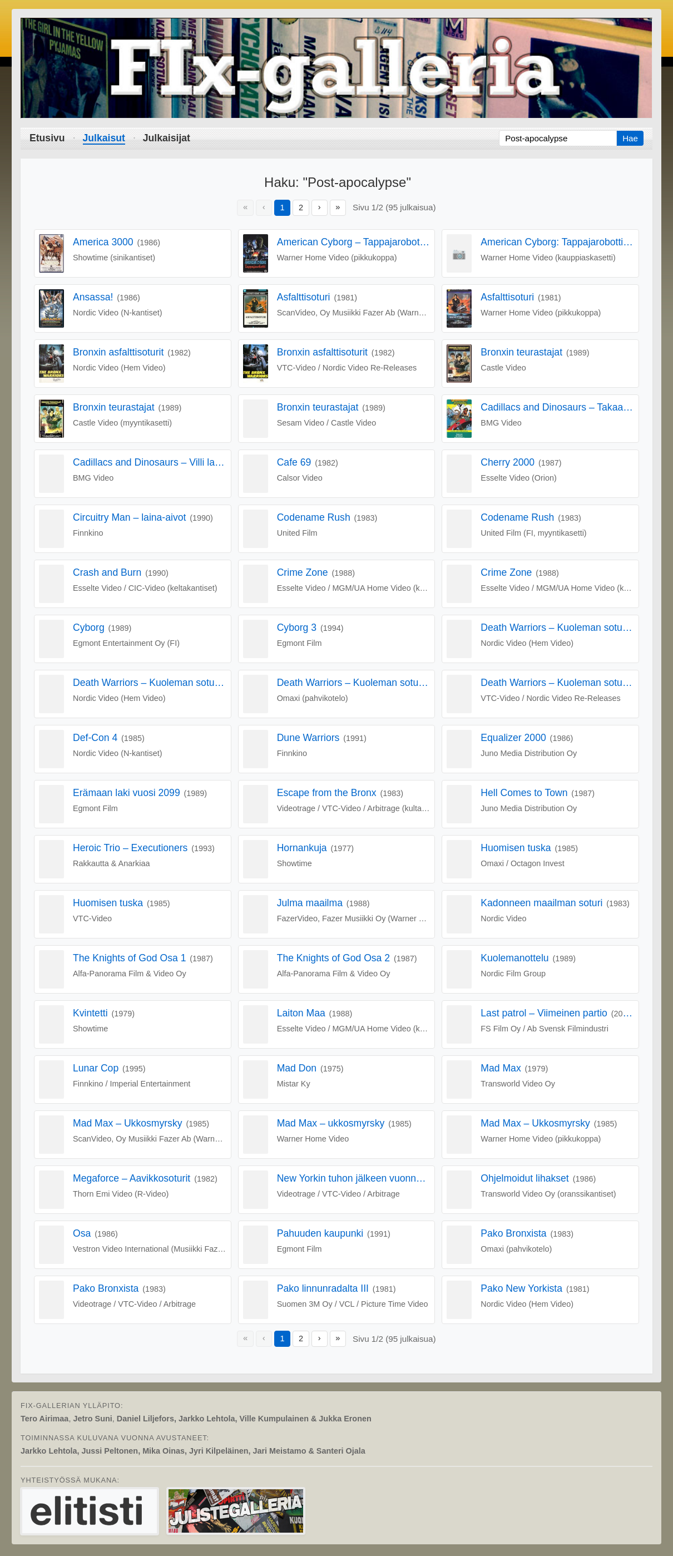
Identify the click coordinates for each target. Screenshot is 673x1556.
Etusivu (47, 138)
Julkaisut (104, 138)
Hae (630, 138)
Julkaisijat (166, 138)
